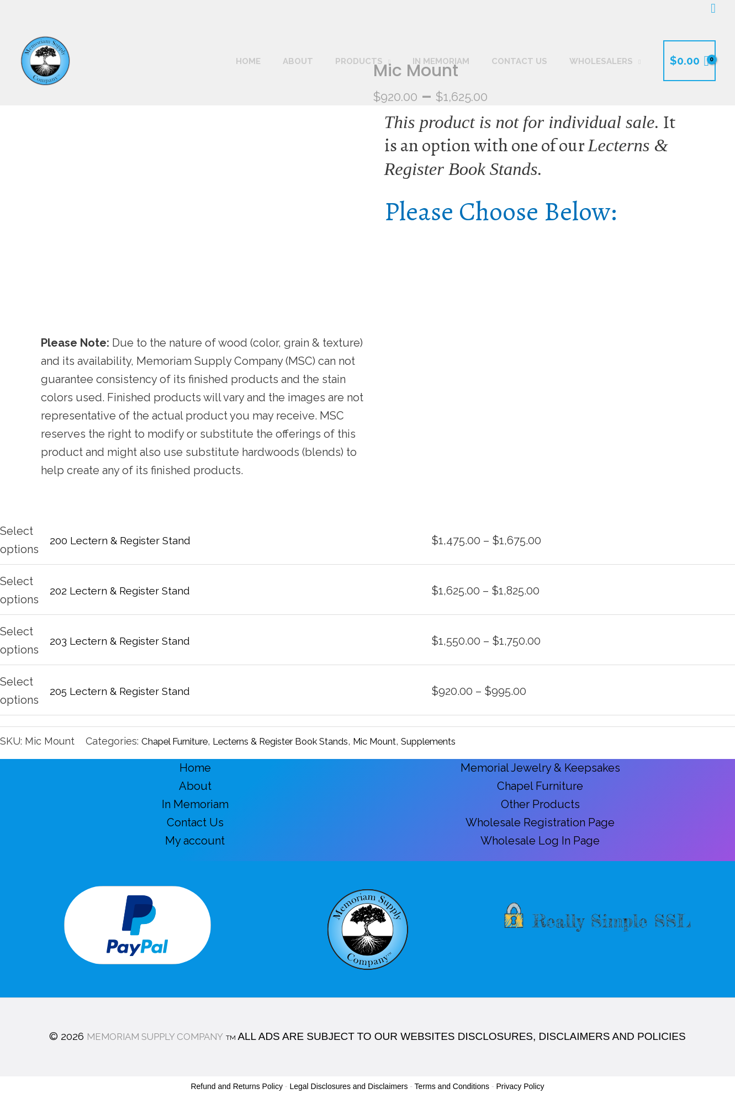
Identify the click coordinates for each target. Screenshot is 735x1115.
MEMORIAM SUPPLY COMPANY (155, 1036)
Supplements (473, 741)
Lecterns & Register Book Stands (303, 741)
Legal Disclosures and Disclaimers (348, 1086)
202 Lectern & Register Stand (124, 590)
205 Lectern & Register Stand (124, 691)
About (195, 786)
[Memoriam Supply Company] (45, 59)
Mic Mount (411, 741)
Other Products (540, 804)
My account (195, 840)
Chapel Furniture (180, 741)
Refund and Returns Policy (237, 1086)
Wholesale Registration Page (540, 822)
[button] (713, 8)
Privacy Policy (520, 1086)
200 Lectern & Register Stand (125, 540)
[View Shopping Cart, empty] (689, 60)
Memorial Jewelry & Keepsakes (540, 767)
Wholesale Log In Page (540, 840)
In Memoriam (195, 804)
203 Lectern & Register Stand (124, 640)
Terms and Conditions (452, 1086)
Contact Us (195, 822)
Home (195, 767)
